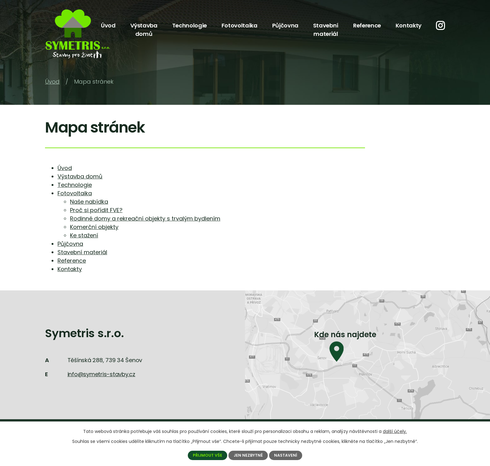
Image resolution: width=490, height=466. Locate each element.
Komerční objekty (94, 227)
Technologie (189, 25)
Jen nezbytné (248, 455)
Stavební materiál (325, 30)
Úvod (108, 25)
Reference (367, 25)
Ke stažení (84, 235)
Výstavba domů (144, 30)
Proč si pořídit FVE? (96, 210)
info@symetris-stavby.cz (101, 374)
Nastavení (286, 455)
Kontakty (409, 25)
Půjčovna (285, 25)
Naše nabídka (89, 202)
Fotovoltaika (240, 25)
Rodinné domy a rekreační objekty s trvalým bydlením (145, 218)
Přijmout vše (207, 455)
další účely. (395, 431)
